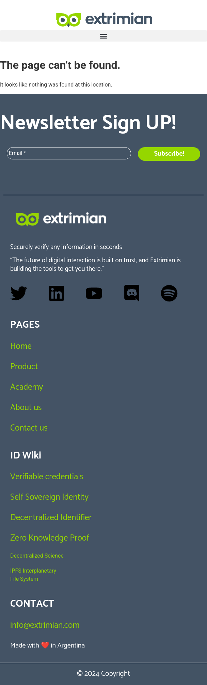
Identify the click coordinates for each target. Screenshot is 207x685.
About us (26, 408)
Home (21, 346)
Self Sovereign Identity (49, 497)
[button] (103, 36)
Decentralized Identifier (51, 518)
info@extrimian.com (45, 625)
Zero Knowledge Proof (49, 538)
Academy (26, 387)
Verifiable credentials (46, 477)
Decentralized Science (37, 555)
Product (24, 367)
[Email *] (69, 153)
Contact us (29, 428)
